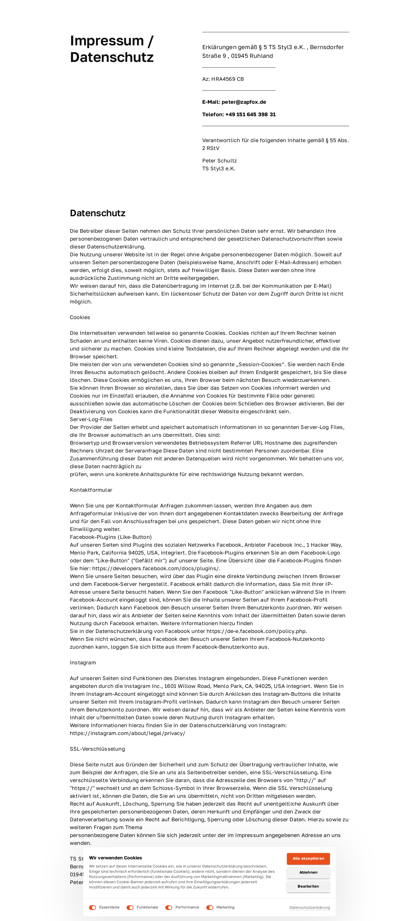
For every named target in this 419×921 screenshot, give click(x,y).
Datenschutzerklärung (310, 907)
